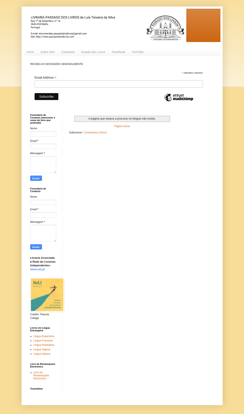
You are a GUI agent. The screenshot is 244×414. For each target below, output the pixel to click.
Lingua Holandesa (43, 344)
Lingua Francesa (43, 340)
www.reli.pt (37, 269)
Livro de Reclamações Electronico (41, 375)
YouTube (138, 52)
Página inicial (122, 126)
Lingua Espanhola (43, 336)
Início (30, 52)
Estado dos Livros (93, 52)
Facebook (118, 52)
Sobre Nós (47, 52)
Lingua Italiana (41, 353)
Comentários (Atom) (95, 132)
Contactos (68, 52)
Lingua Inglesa (41, 349)
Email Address (46, 78)
